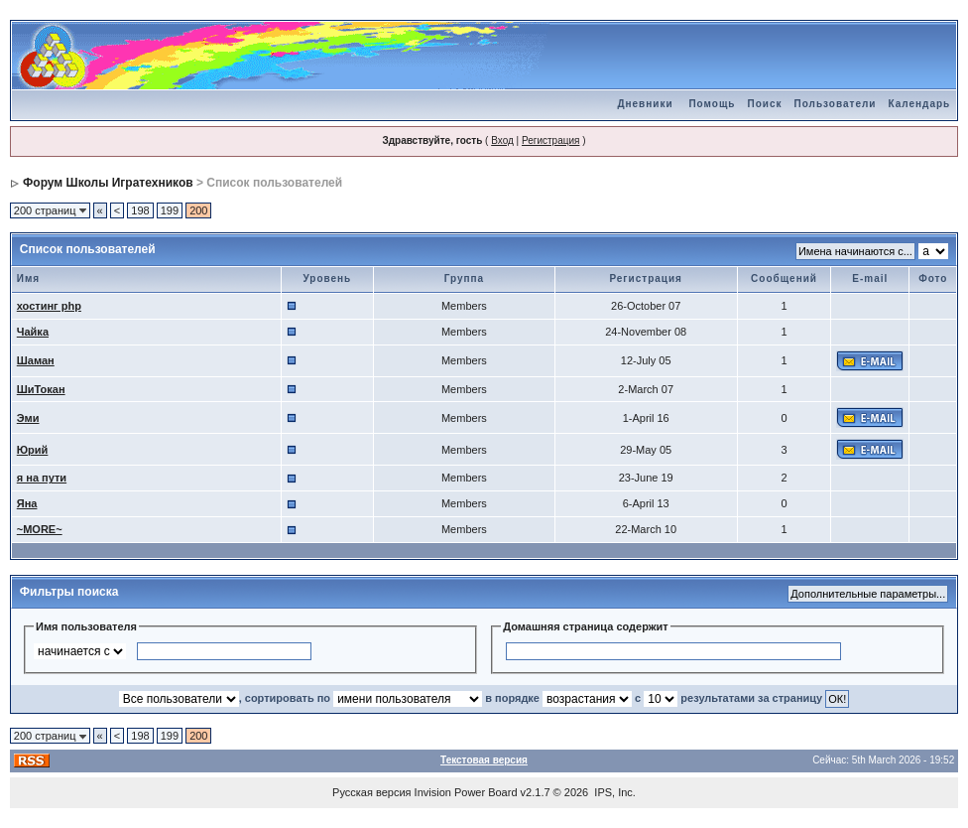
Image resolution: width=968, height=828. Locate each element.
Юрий (33, 450)
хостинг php (49, 306)
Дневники (644, 103)
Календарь (919, 103)
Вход (502, 140)
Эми (28, 418)
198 (140, 210)
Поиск (765, 103)
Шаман (36, 360)
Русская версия (371, 792)
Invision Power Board (466, 792)
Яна (27, 503)
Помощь (711, 103)
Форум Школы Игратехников (108, 183)
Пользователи (835, 103)
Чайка (33, 332)
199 (170, 210)
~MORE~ (39, 529)
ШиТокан (41, 389)
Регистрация (550, 140)
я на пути (41, 477)
